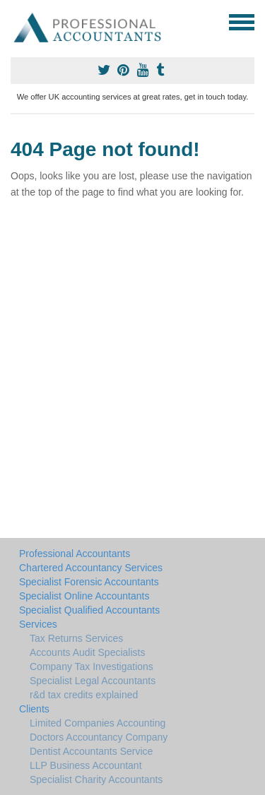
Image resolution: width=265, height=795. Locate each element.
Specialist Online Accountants (84, 596)
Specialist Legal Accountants (92, 680)
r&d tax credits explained (84, 694)
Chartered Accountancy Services (91, 567)
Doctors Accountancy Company (98, 737)
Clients (34, 709)
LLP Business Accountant (86, 765)
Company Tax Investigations (91, 666)
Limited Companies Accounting (97, 723)
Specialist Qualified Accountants (89, 610)
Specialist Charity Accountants (96, 779)
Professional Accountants (74, 553)
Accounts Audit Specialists (87, 652)
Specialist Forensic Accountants (89, 581)
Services (38, 624)
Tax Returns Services (76, 638)
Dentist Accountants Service (91, 751)
